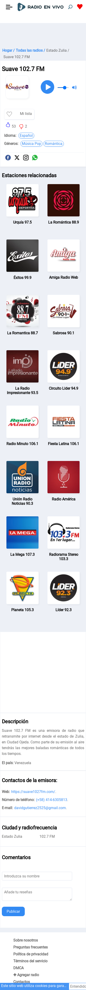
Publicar (13, 911)
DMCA (18, 968)
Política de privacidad (30, 954)
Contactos (21, 982)
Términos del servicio (30, 961)
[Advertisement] (43, 34)
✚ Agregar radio (26, 975)
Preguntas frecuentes (30, 947)
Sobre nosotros (25, 940)
